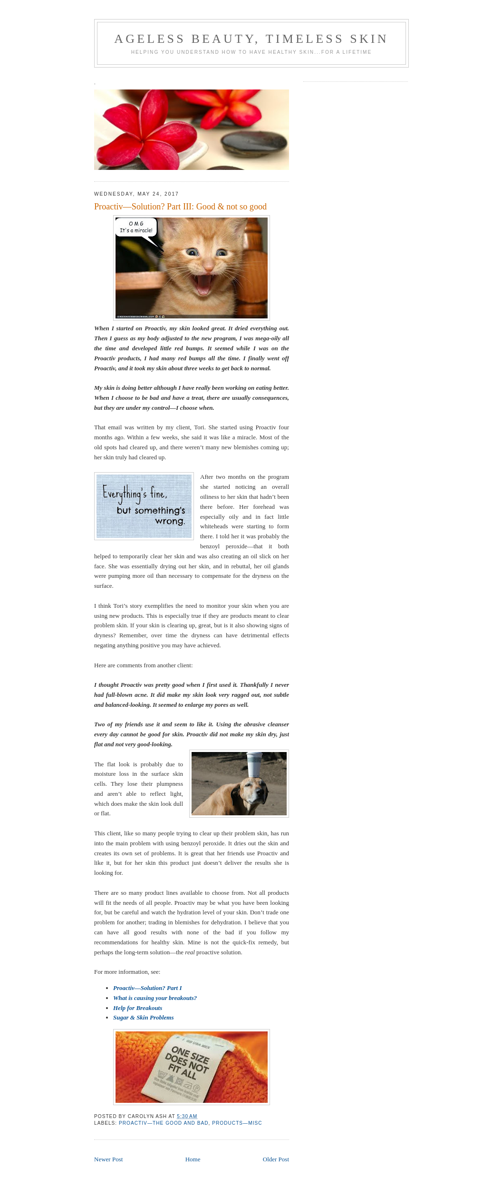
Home (193, 1159)
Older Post (276, 1159)
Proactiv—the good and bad (164, 1123)
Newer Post (108, 1159)
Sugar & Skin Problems (143, 1017)
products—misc (237, 1123)
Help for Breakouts (137, 1007)
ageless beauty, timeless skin (251, 39)
